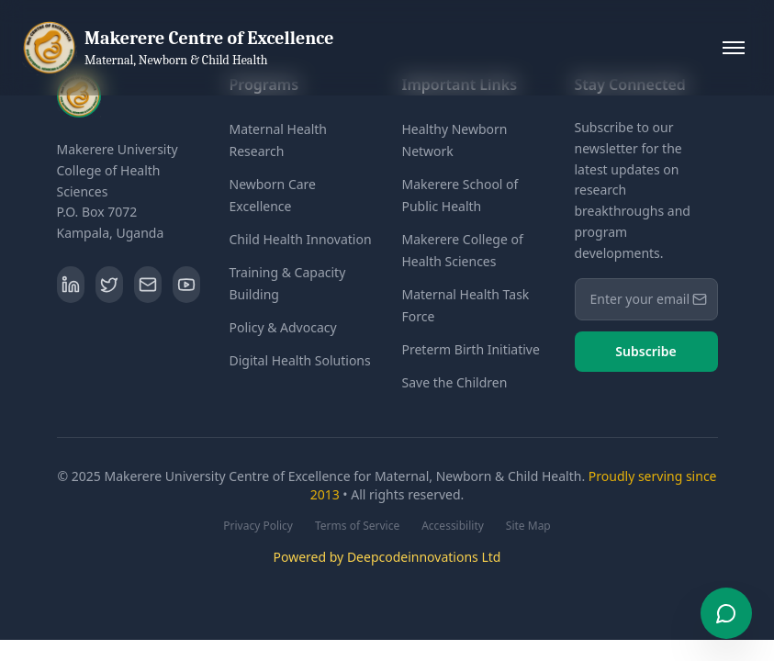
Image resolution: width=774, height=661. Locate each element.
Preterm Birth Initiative (471, 349)
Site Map (528, 526)
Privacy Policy (258, 526)
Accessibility (452, 526)
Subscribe (645, 351)
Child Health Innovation (301, 239)
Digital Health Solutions (300, 360)
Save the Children (455, 382)
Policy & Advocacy (283, 327)
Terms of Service (357, 526)
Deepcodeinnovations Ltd (424, 557)
